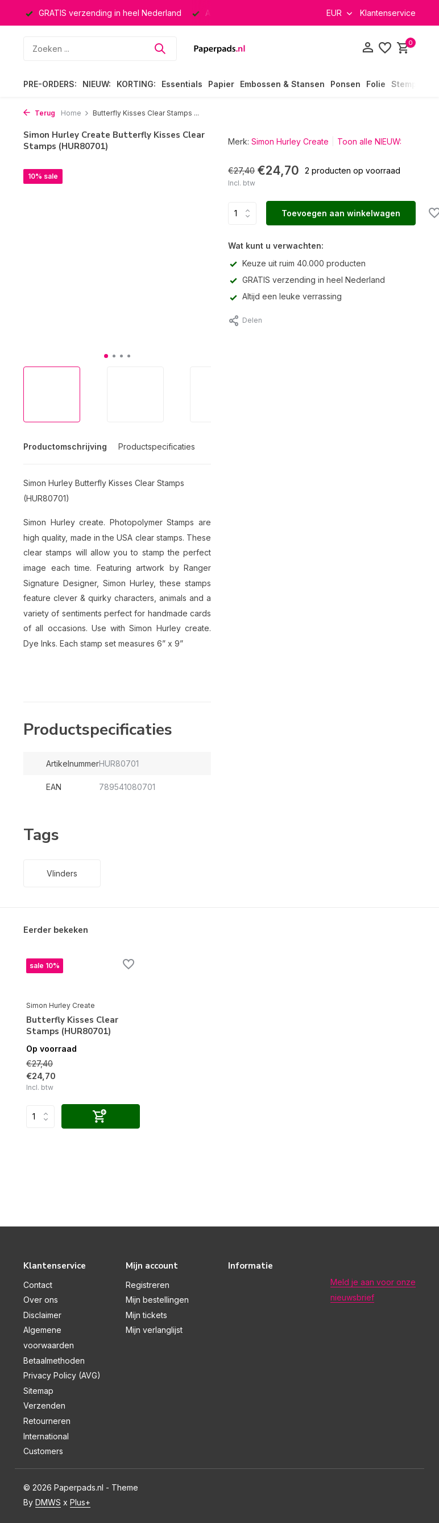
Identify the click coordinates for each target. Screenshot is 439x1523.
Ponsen (345, 84)
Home (75, 113)
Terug (39, 113)
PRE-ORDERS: (50, 84)
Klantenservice (388, 13)
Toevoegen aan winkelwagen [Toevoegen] (340, 213)
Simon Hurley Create (290, 141)
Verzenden (44, 1405)
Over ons (40, 1299)
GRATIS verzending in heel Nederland (306, 280)
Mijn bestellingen (157, 1299)
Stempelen (412, 84)
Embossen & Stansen (282, 84)
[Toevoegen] (100, 1116)
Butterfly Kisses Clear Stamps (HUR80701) (72, 1026)
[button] (106, 356)
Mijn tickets (146, 1315)
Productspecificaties (156, 446)
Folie (376, 84)
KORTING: (136, 84)
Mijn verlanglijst (154, 1330)
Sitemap (38, 1391)
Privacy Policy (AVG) (62, 1375)
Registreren (147, 1285)
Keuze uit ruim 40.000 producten (297, 263)
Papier (221, 84)
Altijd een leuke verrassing (285, 296)
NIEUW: (96, 84)
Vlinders (62, 873)
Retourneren (47, 1421)
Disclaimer (42, 1315)
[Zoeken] (100, 48)
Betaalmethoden (54, 1360)
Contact (37, 1285)
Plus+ (80, 1502)
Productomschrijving (65, 446)
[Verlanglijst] (385, 48)
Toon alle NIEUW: (369, 141)
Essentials (181, 84)
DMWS (48, 1502)
